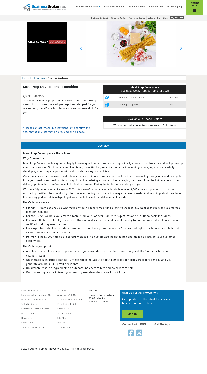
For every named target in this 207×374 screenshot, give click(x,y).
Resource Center (137, 18)
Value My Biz (154, 18)
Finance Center (118, 18)
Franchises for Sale (114, 6)
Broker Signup (175, 6)
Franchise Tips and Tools (70, 299)
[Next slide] (181, 48)
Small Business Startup (33, 327)
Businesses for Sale (87, 6)
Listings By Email (99, 18)
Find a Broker (156, 6)
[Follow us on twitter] (139, 332)
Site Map (61, 317)
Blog (165, 18)
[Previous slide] (81, 48)
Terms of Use (64, 327)
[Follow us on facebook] (131, 332)
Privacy (61, 322)
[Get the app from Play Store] (170, 361)
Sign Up (132, 314)
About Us (62, 290)
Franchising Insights (67, 304)
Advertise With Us (66, 294)
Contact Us (63, 308)
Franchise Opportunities (34, 299)
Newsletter (27, 317)
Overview (103, 145)
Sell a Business (137, 6)
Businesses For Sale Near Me (36, 294)
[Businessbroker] (44, 7)
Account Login (64, 313)
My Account (177, 18)
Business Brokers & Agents (35, 308)
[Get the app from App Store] (170, 339)
